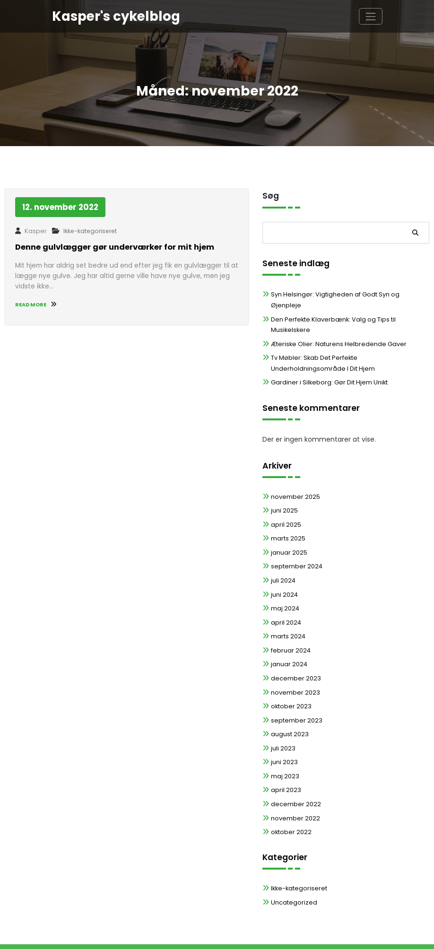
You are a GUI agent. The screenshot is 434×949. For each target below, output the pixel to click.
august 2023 (289, 711)
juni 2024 (284, 572)
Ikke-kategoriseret (88, 231)
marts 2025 (287, 517)
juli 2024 (283, 558)
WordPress (178, 935)
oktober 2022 (290, 808)
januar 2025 (288, 530)
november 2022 (294, 795)
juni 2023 (284, 739)
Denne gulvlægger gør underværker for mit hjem (111, 246)
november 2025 (294, 475)
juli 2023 (283, 725)
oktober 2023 (290, 683)
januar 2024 (288, 641)
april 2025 (285, 502)
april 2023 (285, 767)
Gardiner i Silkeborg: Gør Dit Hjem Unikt (327, 361)
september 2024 (295, 544)
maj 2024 (284, 586)
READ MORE (35, 301)
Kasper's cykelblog (113, 16)
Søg (270, 195)
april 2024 (285, 600)
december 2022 (294, 780)
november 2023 (294, 669)
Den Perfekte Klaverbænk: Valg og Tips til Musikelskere (349, 309)
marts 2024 (287, 613)
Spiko (242, 935)
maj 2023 (284, 753)
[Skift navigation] (370, 16)
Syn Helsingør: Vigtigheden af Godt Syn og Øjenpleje (348, 294)
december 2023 (294, 656)
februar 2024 (289, 628)
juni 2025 (284, 489)
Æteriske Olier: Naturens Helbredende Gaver (335, 322)
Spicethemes (292, 935)
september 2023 (295, 697)
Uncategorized (293, 878)
